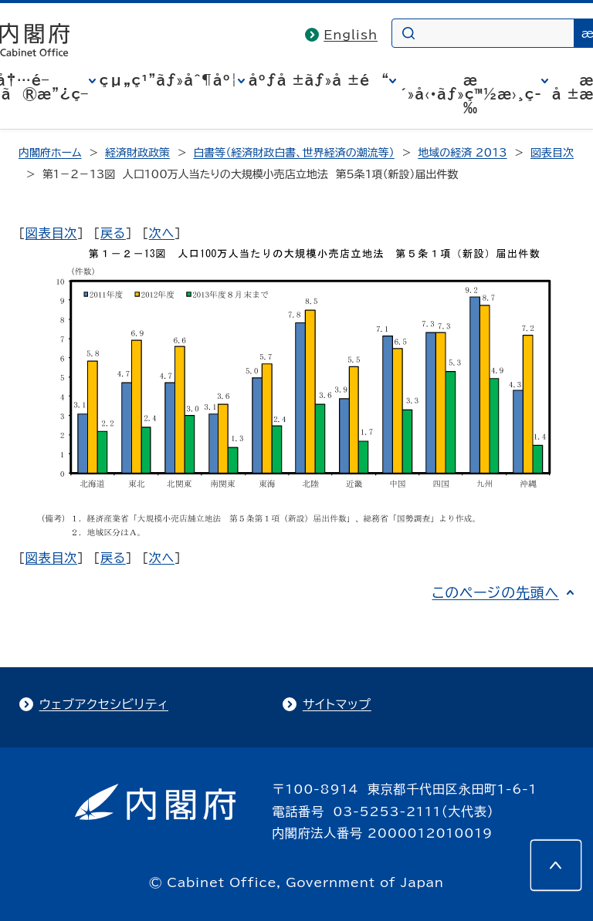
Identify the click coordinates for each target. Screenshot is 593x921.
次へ (162, 233)
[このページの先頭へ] (556, 865)
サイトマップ (337, 704)
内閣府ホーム (50, 152)
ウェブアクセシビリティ (103, 704)
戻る (113, 233)
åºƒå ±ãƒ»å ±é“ (319, 80)
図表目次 (552, 152)
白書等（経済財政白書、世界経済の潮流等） (293, 152)
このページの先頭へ (495, 592)
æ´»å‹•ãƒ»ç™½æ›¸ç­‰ (470, 94)
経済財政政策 (137, 152)
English (351, 35)
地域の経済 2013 (462, 152)
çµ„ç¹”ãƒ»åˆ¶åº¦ (169, 80)
